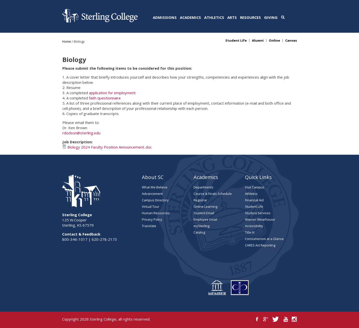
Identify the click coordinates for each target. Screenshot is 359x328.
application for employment (112, 92)
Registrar (200, 200)
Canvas (291, 40)
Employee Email (205, 219)
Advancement (152, 193)
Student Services (258, 213)
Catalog (199, 232)
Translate (149, 226)
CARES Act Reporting (260, 245)
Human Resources (156, 213)
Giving (271, 17)
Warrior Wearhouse (260, 219)
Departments (203, 187)
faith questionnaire (105, 97)
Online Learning (205, 206)
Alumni (258, 40)
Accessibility (254, 226)
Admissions (165, 17)
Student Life (236, 40)
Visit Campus (254, 187)
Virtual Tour (150, 206)
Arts (232, 17)
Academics (190, 17)
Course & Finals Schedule (213, 193)
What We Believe (154, 187)
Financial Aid (254, 200)
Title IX (250, 232)
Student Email (204, 213)
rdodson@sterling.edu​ (81, 132)
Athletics (214, 17)
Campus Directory (155, 200)
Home (66, 41)
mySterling (201, 226)
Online (274, 40)
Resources (250, 17)
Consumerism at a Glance (264, 239)
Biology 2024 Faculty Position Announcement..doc (109, 147)
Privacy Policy (152, 219)
